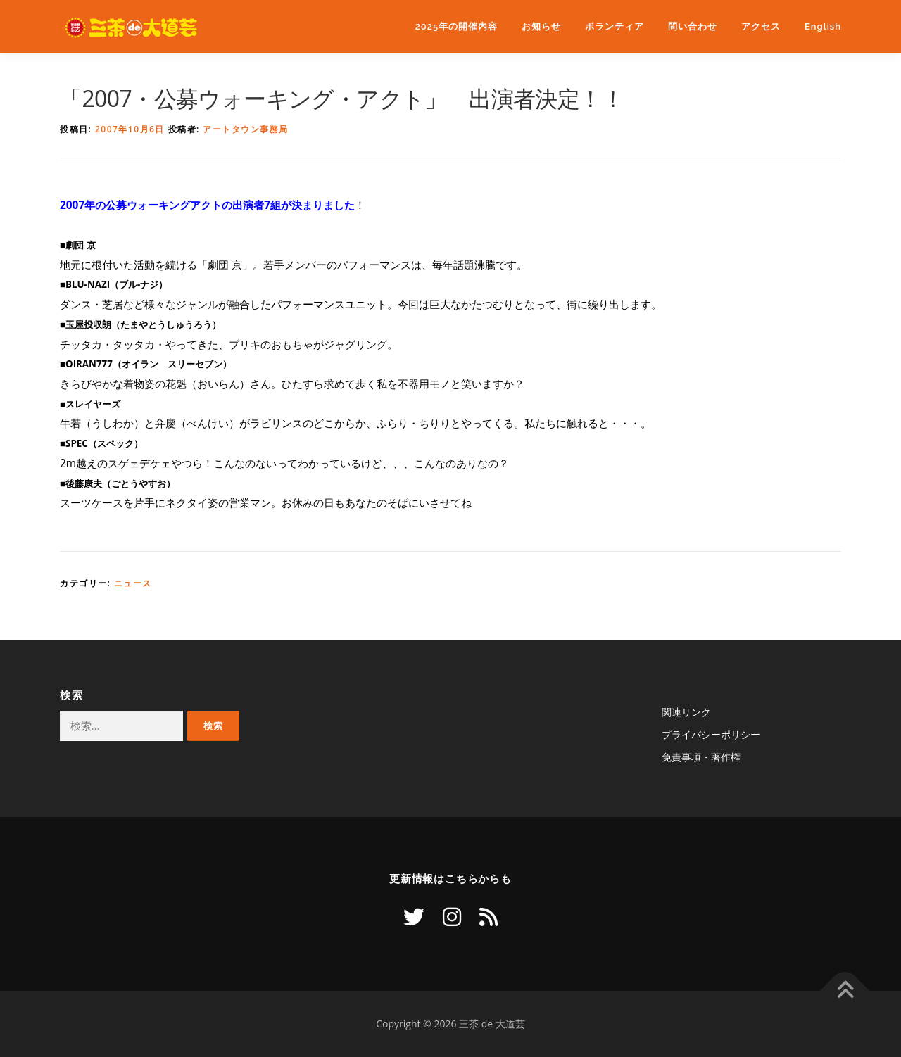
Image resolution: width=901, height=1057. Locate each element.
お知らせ (541, 26)
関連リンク (686, 712)
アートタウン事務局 (246, 129)
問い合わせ (692, 26)
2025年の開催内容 (456, 26)
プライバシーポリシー (711, 734)
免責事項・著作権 (701, 757)
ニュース (133, 583)
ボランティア (614, 26)
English (823, 26)
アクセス (761, 26)
